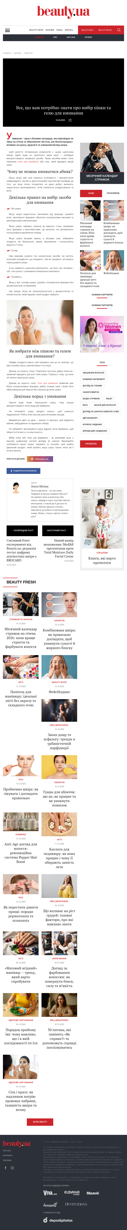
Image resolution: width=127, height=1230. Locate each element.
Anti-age (71, 37)
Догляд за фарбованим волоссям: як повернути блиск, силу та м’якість (59, 977)
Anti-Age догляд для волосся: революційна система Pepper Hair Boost (20, 853)
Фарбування (59, 959)
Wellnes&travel (59, 725)
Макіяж (50, 29)
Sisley (109, 399)
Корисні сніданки (92, 424)
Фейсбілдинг (59, 691)
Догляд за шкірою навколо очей (101, 412)
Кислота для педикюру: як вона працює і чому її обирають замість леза (59, 858)
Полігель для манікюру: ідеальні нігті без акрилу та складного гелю (21, 698)
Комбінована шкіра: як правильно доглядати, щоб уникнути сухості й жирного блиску (59, 639)
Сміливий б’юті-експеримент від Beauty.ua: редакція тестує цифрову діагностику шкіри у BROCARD (22, 550)
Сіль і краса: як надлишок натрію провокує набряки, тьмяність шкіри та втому (21, 1101)
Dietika (69, 29)
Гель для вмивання (48, 383)
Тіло (55, 37)
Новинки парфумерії (94, 379)
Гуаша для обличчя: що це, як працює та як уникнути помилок (59, 798)
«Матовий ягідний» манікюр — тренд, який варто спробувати (21, 975)
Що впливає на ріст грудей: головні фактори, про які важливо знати (59, 917)
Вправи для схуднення (95, 431)
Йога (85, 405)
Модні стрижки (91, 399)
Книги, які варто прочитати (102, 560)
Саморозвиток (91, 392)
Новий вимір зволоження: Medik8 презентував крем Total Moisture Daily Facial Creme (58, 548)
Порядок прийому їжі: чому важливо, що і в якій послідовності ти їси (21, 1036)
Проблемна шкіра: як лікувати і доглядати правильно (20, 793)
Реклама (7, 1160)
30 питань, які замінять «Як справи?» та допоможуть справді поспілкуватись (59, 1038)
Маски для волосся (105, 405)
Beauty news (36, 29)
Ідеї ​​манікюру (90, 418)
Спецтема (102, 553)
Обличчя (39, 37)
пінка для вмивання (28, 162)
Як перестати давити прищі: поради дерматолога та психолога (21, 914)
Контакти (7, 1155)
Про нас (7, 1151)
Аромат (88, 37)
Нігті (20, 682)
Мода (59, 29)
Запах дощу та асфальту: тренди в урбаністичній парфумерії (59, 741)
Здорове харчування (21, 1020)
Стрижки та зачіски (20, 620)
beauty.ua (63, 12)
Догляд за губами (92, 386)
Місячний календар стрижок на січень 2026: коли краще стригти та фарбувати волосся (21, 638)
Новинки (21, 835)
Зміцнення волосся (93, 373)
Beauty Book (59, 682)
